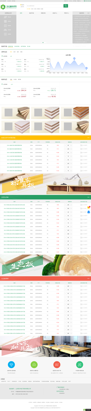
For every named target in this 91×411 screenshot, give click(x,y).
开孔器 (19, 381)
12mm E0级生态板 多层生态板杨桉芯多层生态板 (14, 226)
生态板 (42, 8)
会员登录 (9, 0)
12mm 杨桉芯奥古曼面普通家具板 (14, 145)
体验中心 (55, 13)
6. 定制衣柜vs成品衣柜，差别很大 (80, 27)
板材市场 (31, 13)
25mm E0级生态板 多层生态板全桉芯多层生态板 (14, 237)
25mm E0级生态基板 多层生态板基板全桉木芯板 (14, 311)
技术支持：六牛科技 (58, 402)
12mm (32, 8)
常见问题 (47, 402)
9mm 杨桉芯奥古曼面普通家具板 (14, 149)
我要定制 (43, 13)
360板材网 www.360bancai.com (46, 407)
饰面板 (7, 34)
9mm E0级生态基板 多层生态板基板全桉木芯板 (14, 329)
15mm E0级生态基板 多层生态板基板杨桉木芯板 (14, 297)
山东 (11, 56)
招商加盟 (39, 402)
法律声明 (34, 402)
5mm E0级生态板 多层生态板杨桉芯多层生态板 (14, 233)
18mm (35, 8)
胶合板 (7, 17)
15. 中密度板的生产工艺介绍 (79, 46)
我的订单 (66, 0)
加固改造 (30, 381)
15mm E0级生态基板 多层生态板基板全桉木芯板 (14, 322)
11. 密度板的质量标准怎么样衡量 (80, 37)
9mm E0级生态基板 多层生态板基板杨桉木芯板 (14, 304)
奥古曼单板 (24, 381)
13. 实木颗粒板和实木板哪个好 (80, 42)
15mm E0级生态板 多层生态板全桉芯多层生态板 (14, 248)
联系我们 (43, 402)
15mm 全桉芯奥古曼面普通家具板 (14, 156)
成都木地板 (58, 381)
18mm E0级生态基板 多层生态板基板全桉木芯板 (14, 315)
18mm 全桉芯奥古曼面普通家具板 (14, 152)
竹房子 (69, 381)
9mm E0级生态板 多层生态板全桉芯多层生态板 (14, 204)
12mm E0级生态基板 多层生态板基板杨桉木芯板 (14, 300)
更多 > (89, 13)
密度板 (7, 21)
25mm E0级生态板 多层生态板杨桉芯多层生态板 (14, 212)
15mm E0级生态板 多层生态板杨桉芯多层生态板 (14, 223)
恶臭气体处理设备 (36, 381)
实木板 (7, 30)
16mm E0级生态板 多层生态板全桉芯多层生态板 (14, 244)
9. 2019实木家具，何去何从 (79, 33)
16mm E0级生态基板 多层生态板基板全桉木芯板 (14, 318)
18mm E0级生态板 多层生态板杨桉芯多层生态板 (14, 215)
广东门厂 (9, 381)
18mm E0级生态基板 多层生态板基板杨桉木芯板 (14, 289)
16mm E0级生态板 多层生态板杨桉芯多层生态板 (14, 219)
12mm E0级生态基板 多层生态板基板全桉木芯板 (14, 326)
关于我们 (74, 0)
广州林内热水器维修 (45, 381)
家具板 (38, 8)
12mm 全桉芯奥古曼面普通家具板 (14, 159)
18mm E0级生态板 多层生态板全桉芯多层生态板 (14, 241)
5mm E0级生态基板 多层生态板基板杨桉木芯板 (14, 307)
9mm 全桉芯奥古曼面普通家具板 (14, 163)
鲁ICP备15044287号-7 (56, 407)
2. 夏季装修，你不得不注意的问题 (80, 18)
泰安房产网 (3, 381)
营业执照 (52, 402)
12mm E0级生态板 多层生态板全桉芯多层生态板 (14, 252)
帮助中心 (79, 0)
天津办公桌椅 (64, 381)
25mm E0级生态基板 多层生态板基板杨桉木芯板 (14, 286)
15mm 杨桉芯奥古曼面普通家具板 (14, 170)
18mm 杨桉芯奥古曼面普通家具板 (14, 167)
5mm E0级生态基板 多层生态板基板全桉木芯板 (14, 333)
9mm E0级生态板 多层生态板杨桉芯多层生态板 (14, 230)
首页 (21, 13)
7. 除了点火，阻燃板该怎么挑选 (80, 29)
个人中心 (70, 0)
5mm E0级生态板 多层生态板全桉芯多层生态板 (14, 208)
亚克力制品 (52, 381)
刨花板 (7, 25)
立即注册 (13, 0)
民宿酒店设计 (14, 381)
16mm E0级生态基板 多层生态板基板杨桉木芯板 (14, 293)
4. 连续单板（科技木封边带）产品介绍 (81, 22)
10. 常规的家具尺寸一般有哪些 (80, 35)
